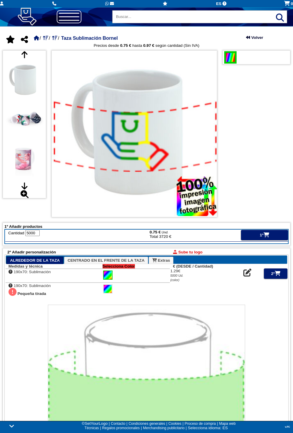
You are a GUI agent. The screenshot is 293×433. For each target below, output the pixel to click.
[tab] (34, 260)
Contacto (118, 424)
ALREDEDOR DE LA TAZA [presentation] (35, 260)
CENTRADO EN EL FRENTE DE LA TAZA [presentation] (106, 260)
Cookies (174, 424)
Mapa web (227, 424)
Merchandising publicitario (163, 428)
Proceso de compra (200, 424)
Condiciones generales (146, 424)
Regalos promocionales (121, 428)
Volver (254, 37)
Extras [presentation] (161, 260)
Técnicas (91, 428)
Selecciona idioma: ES (208, 428)
